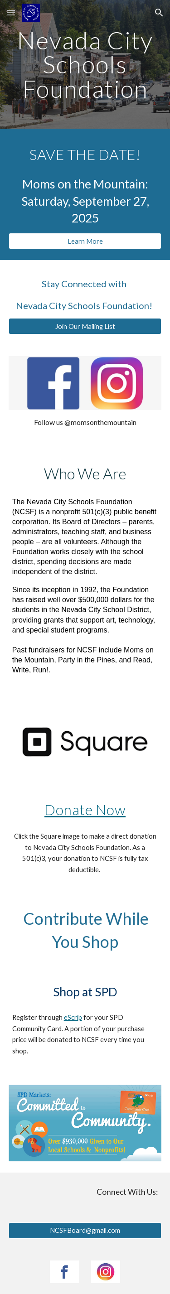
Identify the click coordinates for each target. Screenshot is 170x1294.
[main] (85, 64)
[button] (11, 12)
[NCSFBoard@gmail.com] (85, 1230)
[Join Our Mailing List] (85, 326)
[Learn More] (85, 241)
